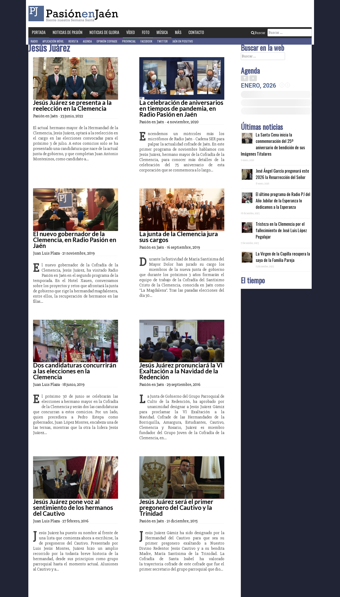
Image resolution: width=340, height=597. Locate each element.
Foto (145, 32)
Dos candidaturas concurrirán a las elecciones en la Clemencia (74, 371)
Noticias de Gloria (104, 32)
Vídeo (130, 32)
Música (162, 32)
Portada (39, 32)
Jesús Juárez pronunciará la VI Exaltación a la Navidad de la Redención (181, 371)
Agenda (87, 41)
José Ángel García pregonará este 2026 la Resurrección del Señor (282, 174)
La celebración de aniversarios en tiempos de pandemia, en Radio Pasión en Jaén (181, 108)
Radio (34, 41)
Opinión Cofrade (107, 41)
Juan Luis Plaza (46, 253)
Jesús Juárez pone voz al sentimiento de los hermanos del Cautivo (73, 507)
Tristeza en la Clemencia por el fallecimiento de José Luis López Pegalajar (281, 230)
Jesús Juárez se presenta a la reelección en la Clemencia (72, 105)
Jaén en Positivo (182, 41)
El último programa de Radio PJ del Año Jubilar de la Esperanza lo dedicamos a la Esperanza (283, 200)
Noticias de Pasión (67, 32)
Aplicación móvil (53, 41)
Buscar (258, 32)
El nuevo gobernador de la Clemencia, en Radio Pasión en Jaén (74, 239)
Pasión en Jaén (74, 13)
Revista (73, 41)
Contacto (196, 32)
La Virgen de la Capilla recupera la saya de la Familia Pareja (283, 257)
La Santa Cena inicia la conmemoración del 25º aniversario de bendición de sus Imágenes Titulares (273, 144)
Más (178, 32)
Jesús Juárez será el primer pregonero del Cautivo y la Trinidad (176, 507)
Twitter (162, 41)
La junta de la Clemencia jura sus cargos (178, 236)
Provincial (129, 41)
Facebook (146, 41)
